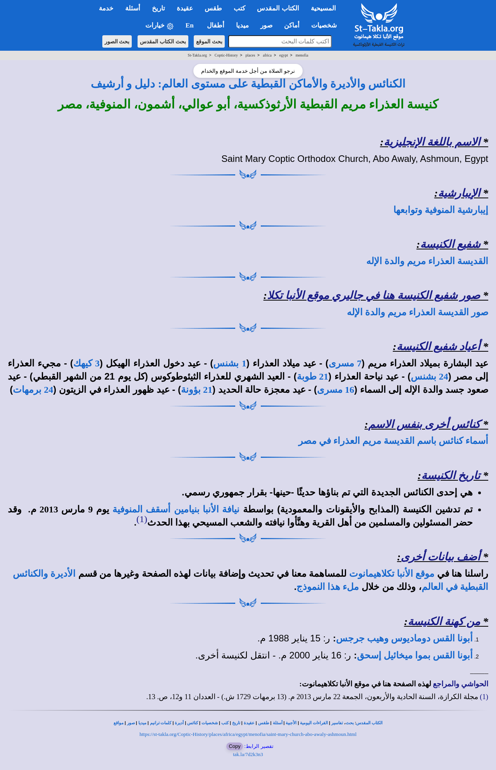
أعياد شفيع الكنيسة (438, 346)
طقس (263, 723)
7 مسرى (345, 363)
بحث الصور (117, 41)
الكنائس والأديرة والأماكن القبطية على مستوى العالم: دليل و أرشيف (248, 83)
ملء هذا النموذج (327, 587)
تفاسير (337, 723)
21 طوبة (313, 376)
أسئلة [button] (132, 8)
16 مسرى (335, 390)
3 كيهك (86, 363)
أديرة (179, 723)
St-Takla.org (197, 55)
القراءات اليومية (314, 723)
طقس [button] (213, 8)
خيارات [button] (159, 26)
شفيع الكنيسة (450, 244)
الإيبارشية (459, 193)
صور (131, 723)
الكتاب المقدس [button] (278, 8)
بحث (350, 723)
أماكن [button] (292, 25)
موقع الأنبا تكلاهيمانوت (391, 574)
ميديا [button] (242, 25)
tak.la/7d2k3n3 (248, 754)
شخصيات (210, 723)
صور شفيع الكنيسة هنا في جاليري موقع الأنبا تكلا (373, 295)
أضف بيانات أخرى (440, 557)
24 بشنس (429, 376)
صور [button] (266, 25)
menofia (302, 55)
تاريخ (236, 723)
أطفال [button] (215, 25)
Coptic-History (226, 55)
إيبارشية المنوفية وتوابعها (440, 210)
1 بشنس (229, 363)
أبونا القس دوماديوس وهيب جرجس (404, 638)
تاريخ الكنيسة (450, 475)
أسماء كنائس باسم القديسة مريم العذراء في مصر (393, 441)
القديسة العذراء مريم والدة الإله (427, 261)
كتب (225, 723)
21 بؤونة (196, 390)
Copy (234, 746)
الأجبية (291, 723)
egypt (283, 55)
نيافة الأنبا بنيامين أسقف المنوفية (175, 509)
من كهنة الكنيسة (444, 621)
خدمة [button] (106, 8)
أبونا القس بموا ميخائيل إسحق (415, 655)
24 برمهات (33, 390)
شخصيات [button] (326, 25)
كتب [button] (239, 8)
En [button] (190, 25)
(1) (141, 519)
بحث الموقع (209, 41)
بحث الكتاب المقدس (163, 41)
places (250, 55)
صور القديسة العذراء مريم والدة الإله (417, 312)
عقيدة (249, 723)
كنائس (192, 723)
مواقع (119, 723)
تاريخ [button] (158, 8)
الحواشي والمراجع (460, 684)
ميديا (142, 723)
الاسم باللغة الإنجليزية (432, 142)
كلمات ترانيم (161, 723)
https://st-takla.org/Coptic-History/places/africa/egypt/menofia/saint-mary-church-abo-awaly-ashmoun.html (248, 734)
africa (267, 55)
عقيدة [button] (185, 8)
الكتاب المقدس (369, 723)
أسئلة (277, 723)
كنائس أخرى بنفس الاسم (424, 424)
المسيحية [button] (323, 8)
